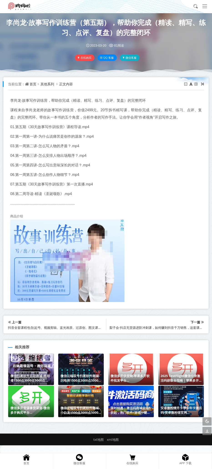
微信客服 (129, 58)
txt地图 (98, 439)
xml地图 (113, 439)
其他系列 (47, 84)
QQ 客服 (107, 58)
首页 (33, 84)
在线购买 (84, 58)
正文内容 (66, 84)
